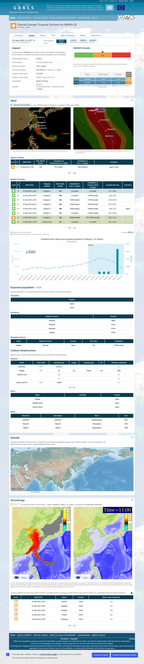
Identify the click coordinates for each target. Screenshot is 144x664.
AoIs (39, 287)
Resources (95, 35)
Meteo (43, 35)
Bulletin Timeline (17, 179)
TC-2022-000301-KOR (44, 62)
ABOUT (95, 18)
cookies (132, 637)
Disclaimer (65, 637)
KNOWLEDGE (84, 18)
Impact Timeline (17, 158)
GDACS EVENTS (24, 18)
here (94, 66)
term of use (104, 1)
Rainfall (118, 74)
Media (82, 35)
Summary (19, 35)
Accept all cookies (101, 655)
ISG (41, 371)
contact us (113, 1)
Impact (32, 35)
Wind (87, 74)
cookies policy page (48, 654)
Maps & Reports (68, 35)
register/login (123, 1)
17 (18, 167)
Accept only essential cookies (124, 655)
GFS (73, 40)
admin (131, 1)
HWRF (83, 40)
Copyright (74, 637)
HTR (41, 367)
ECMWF (93, 40)
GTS (53, 35)
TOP (132, 100)
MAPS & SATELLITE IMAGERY (63, 18)
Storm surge (103, 74)
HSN (41, 382)
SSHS (76, 105)
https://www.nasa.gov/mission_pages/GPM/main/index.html (32, 443)
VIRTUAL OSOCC (40, 18)
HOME (12, 18)
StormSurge (17, 498)
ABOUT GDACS (98, 634)
